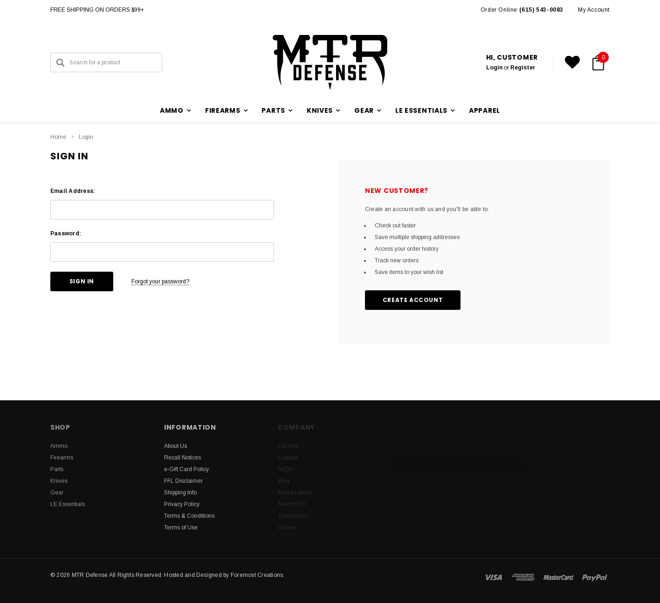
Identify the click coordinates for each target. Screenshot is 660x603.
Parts (56, 469)
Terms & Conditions (189, 516)
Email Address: (72, 191)
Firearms (61, 457)
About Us (175, 446)
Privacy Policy (181, 504)
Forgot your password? (160, 281)
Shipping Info (180, 492)
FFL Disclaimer (183, 481)
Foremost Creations (257, 575)
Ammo (59, 446)
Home (58, 137)
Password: (65, 233)
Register (522, 67)
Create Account (413, 300)
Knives (59, 481)
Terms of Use (181, 527)
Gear (56, 492)
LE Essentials (67, 504)
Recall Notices (182, 457)
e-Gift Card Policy (186, 469)
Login (494, 67)
